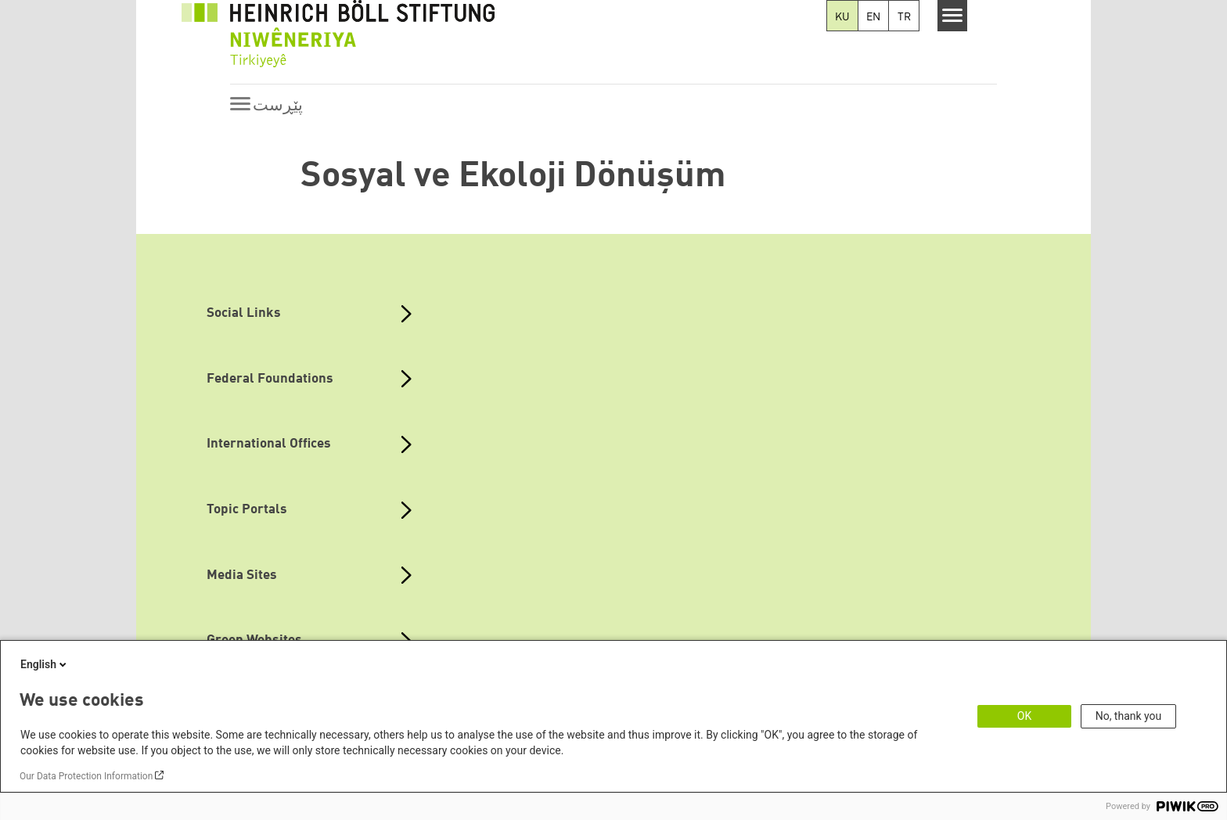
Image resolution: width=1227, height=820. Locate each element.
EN (873, 17)
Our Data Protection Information (86, 776)
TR (904, 17)
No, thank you (1129, 716)
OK (1024, 716)
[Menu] (952, 15)
